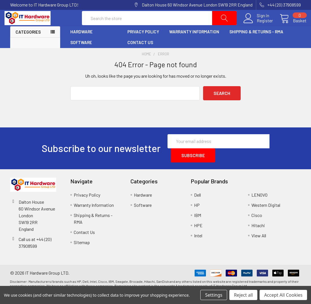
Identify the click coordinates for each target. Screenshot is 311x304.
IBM (197, 226)
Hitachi (258, 236)
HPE (198, 236)
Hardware (81, 43)
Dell (197, 206)
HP (197, 216)
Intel (198, 246)
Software (81, 54)
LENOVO (259, 206)
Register (259, 26)
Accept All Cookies (283, 295)
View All (258, 246)
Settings (213, 295)
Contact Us (140, 54)
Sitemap (82, 253)
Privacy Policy (143, 43)
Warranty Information (194, 43)
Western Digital (265, 216)
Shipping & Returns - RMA (256, 43)
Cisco (256, 226)
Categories (28, 43)
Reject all (243, 295)
